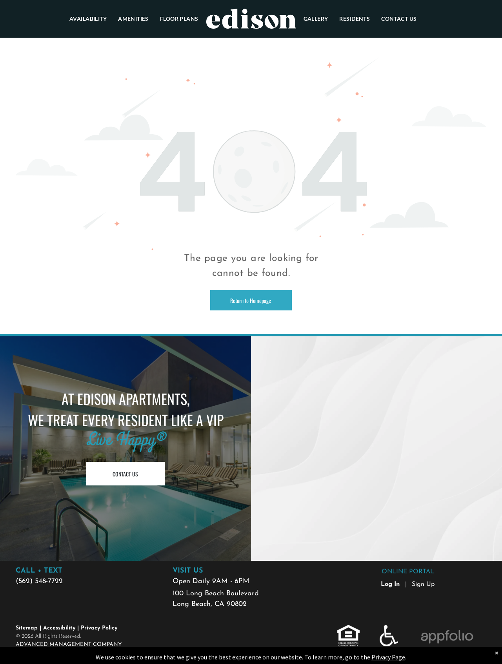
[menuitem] (88, 18)
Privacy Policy (99, 628)
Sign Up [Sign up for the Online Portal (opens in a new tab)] (423, 584)
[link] (348, 629)
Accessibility (59, 628)
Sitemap (27, 628)
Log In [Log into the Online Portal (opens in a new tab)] (390, 584)
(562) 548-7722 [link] (39, 581)
